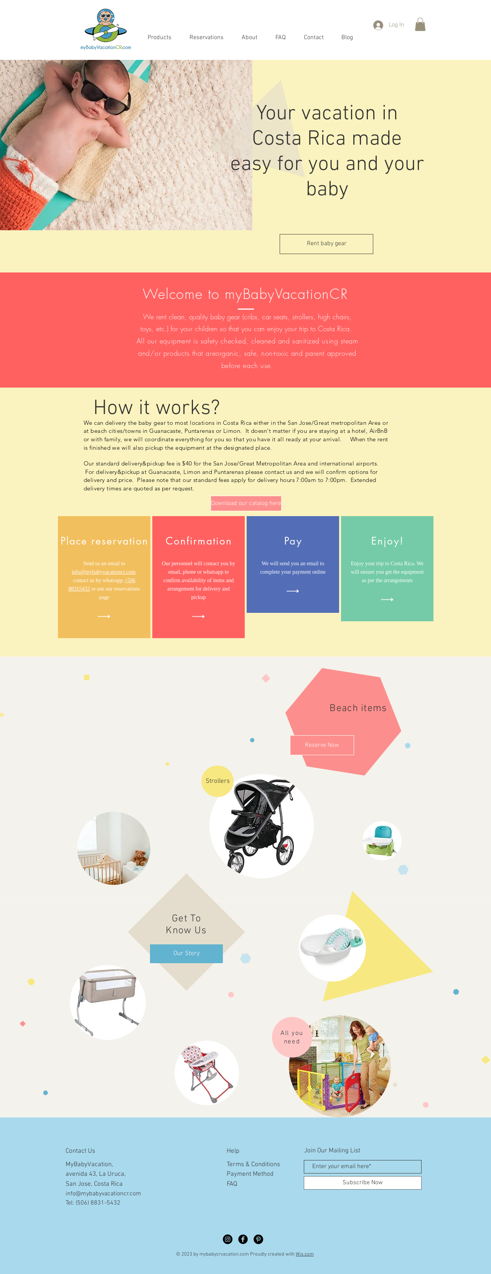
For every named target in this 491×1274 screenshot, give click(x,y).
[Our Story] (186, 953)
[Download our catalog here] (246, 503)
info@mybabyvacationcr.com (103, 572)
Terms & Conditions (253, 1164)
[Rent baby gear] (326, 244)
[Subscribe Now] (363, 1183)
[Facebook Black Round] (243, 1239)
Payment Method (250, 1174)
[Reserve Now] (322, 745)
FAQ (232, 1184)
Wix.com (305, 1254)
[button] (420, 24)
